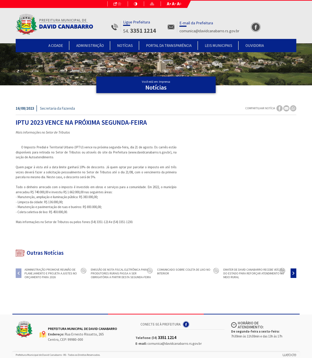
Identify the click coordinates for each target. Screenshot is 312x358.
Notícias (125, 45)
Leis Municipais (218, 45)
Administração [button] (90, 45)
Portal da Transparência (169, 45)
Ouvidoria (254, 45)
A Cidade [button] (55, 45)
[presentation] (18, 273)
